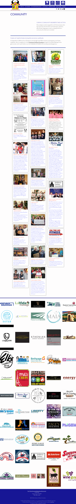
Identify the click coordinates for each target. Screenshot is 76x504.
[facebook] (56, 9)
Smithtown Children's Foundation (36, 42)
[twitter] (58, 9)
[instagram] (60, 9)
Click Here (52, 502)
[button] (27, 7)
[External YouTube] (22, 26)
